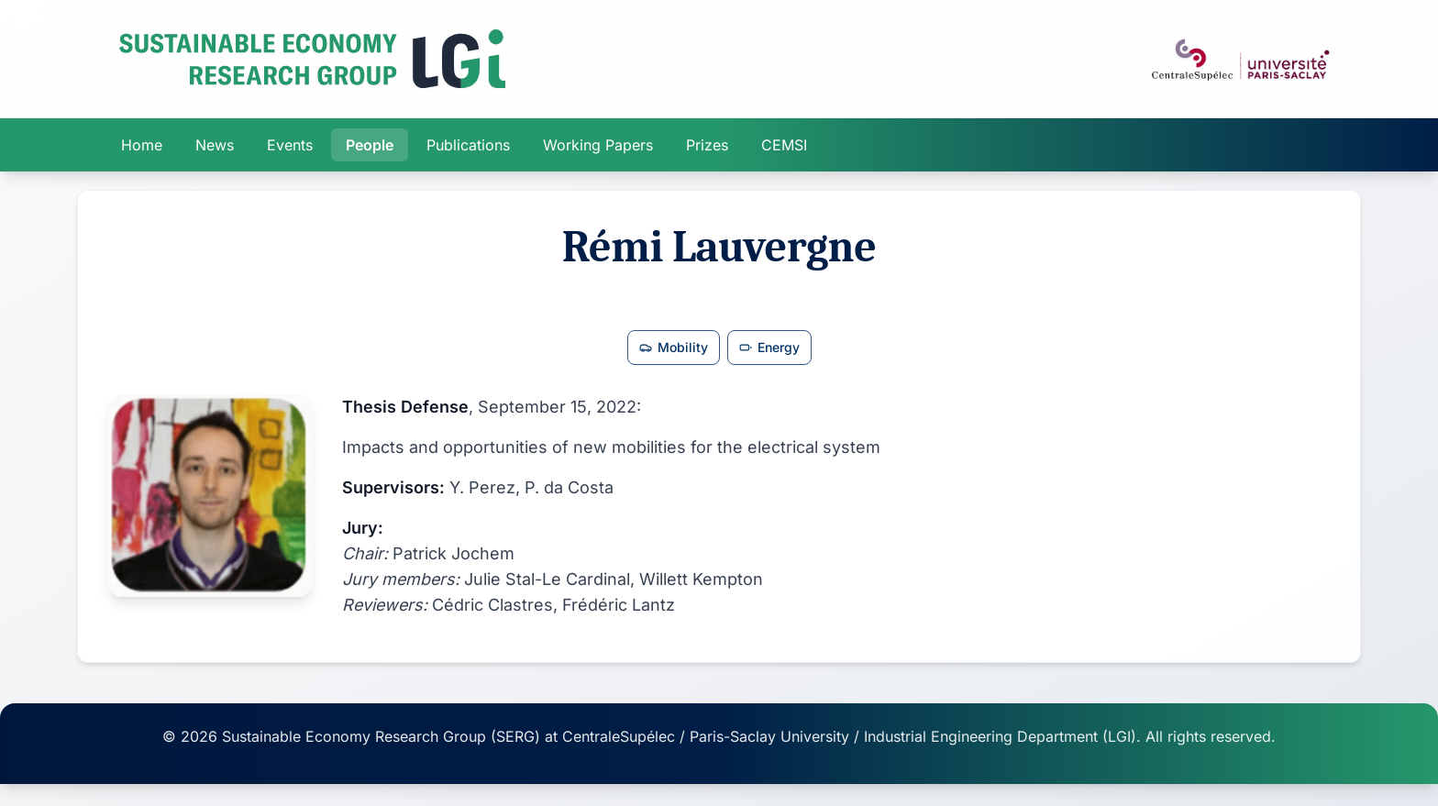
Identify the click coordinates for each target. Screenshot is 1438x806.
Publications (468, 145)
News (214, 145)
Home (141, 145)
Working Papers (598, 145)
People (369, 145)
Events (290, 145)
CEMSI (784, 145)
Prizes (707, 145)
